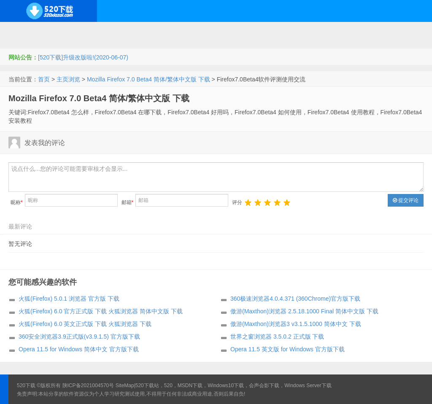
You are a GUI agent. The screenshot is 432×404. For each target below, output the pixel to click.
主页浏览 (68, 79)
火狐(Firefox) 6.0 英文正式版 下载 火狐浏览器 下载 (85, 324)
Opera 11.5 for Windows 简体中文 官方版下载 (79, 349)
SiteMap (125, 385)
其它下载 (406, 33)
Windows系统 (26, 33)
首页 (44, 79)
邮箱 (128, 202)
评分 (237, 202)
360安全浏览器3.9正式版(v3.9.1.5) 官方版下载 (79, 336)
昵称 (17, 202)
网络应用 (202, 33)
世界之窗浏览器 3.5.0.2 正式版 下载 (277, 336)
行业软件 (325, 33)
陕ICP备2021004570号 (88, 385)
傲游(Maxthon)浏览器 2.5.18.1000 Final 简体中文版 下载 (304, 311)
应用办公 (284, 33)
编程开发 (114, 33)
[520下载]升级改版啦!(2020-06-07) (83, 57)
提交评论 (405, 200)
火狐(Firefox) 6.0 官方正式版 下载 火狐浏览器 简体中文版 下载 (101, 311)
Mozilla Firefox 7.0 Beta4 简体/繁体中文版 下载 (148, 79)
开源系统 (73, 33)
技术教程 (243, 33)
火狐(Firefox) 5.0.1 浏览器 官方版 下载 (69, 298)
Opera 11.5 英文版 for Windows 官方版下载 (287, 349)
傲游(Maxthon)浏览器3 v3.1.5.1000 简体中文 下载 (295, 324)
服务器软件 (158, 33)
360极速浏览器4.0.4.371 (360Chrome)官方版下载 (295, 298)
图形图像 (366, 33)
